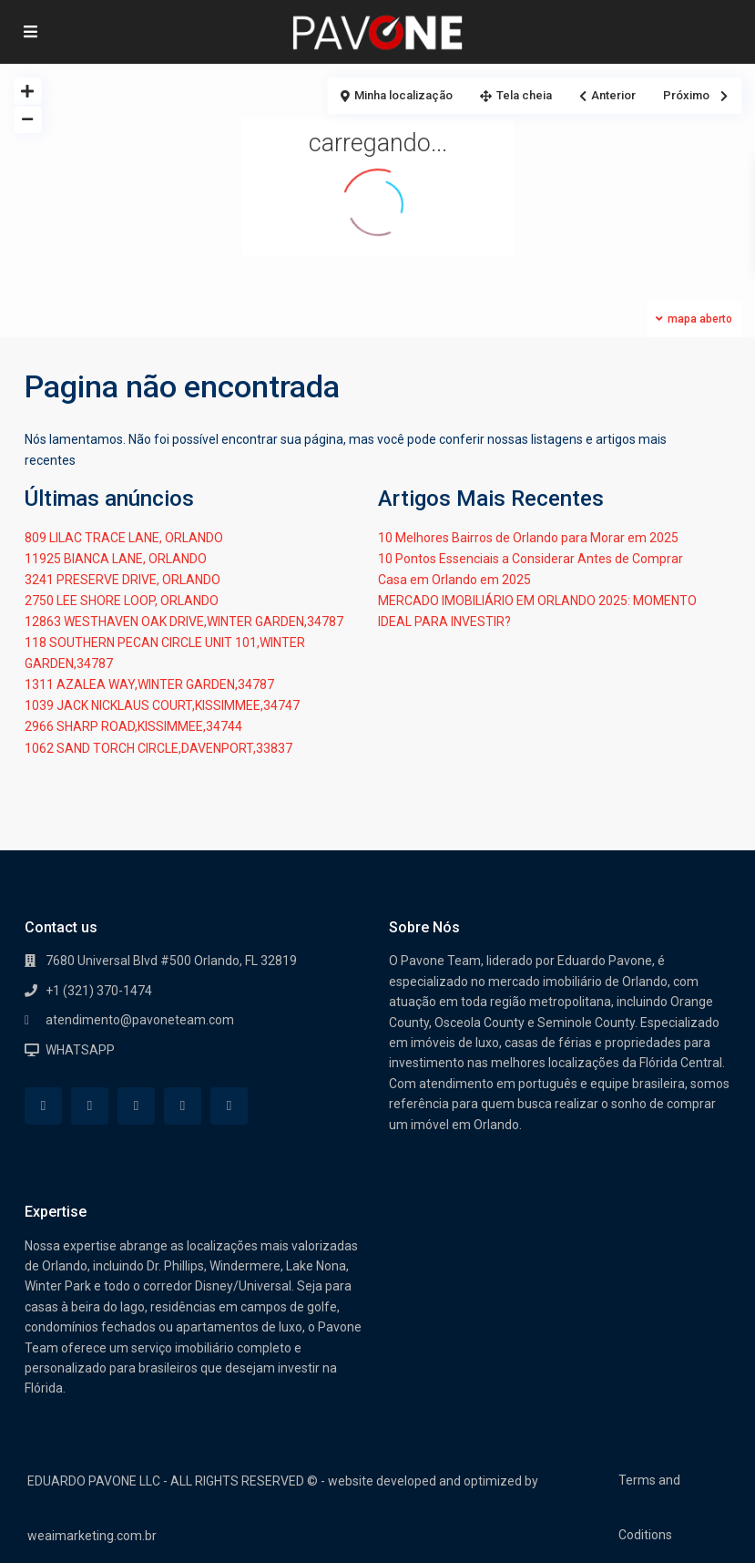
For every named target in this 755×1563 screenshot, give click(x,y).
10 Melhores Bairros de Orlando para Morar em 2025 (528, 537)
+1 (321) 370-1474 (99, 990)
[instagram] (229, 1106)
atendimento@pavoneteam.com (140, 1020)
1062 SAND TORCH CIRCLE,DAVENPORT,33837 (158, 748)
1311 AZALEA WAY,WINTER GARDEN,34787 (149, 684)
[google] (136, 1106)
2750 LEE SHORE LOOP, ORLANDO (122, 600)
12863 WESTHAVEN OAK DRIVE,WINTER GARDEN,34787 (184, 621)
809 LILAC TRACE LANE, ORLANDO (124, 537)
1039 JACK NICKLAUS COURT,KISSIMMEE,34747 (162, 705)
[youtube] (182, 1106)
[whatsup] (89, 1106)
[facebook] (43, 1106)
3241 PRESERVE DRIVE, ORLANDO (122, 579)
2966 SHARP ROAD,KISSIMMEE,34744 (133, 726)
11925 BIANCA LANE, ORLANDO (116, 558)
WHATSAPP (80, 1050)
